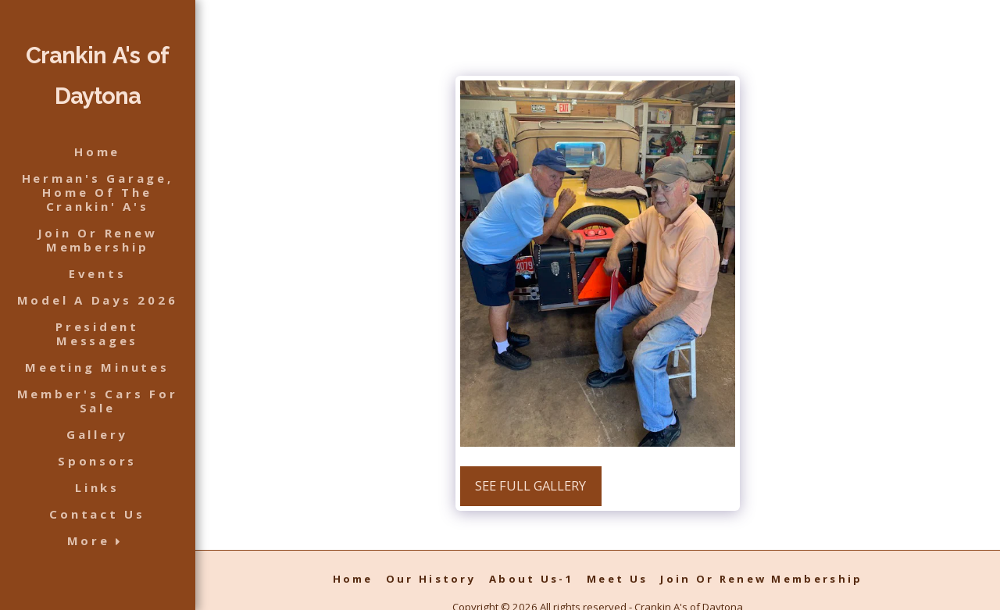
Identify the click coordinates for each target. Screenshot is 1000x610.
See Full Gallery (530, 485)
